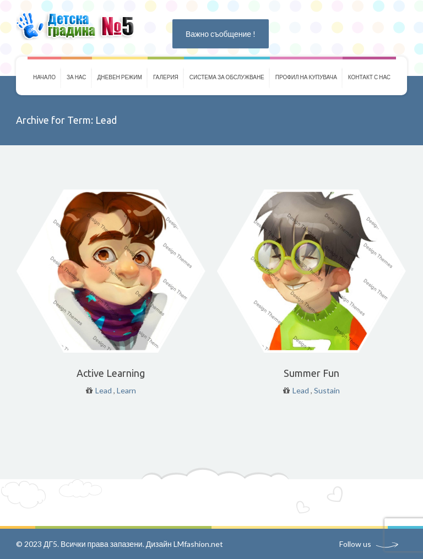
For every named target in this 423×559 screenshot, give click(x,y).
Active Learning (111, 373)
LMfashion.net (198, 544)
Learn (126, 390)
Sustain (327, 390)
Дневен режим (119, 77)
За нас (76, 77)
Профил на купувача (306, 77)
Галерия (165, 77)
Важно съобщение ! (221, 34)
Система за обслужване (226, 77)
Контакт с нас (369, 77)
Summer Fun (311, 373)
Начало (44, 77)
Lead (103, 390)
